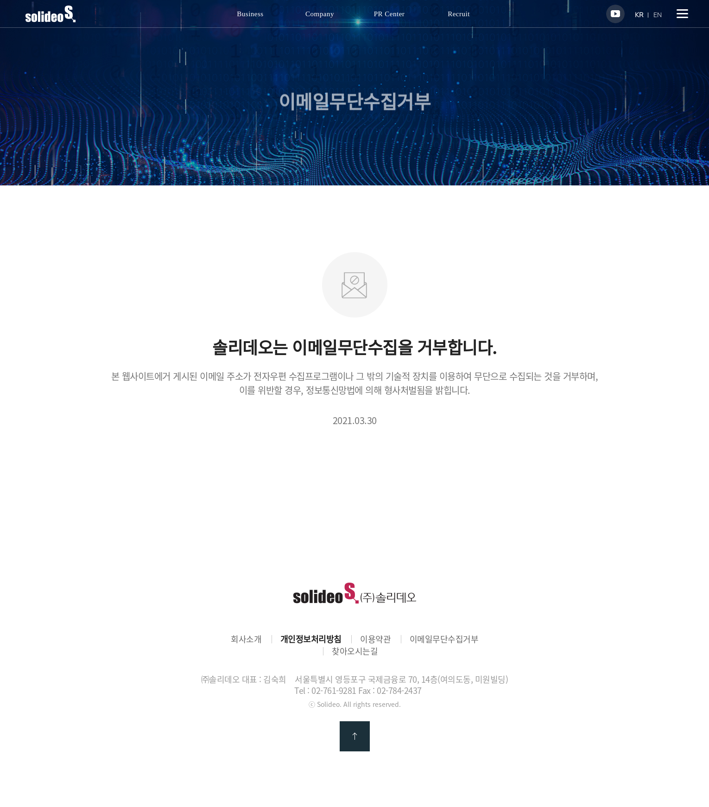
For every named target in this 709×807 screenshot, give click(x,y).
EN (657, 15)
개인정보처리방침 (311, 639)
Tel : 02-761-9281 (325, 690)
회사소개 (246, 639)
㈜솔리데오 (354, 593)
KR (639, 15)
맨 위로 (355, 736)
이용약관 (375, 639)
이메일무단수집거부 (444, 639)
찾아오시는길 (355, 651)
